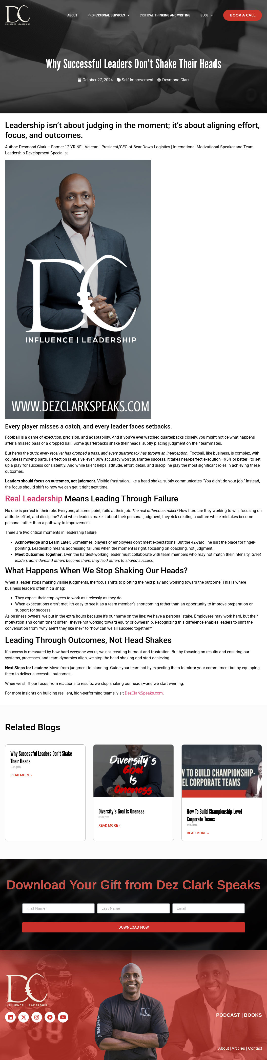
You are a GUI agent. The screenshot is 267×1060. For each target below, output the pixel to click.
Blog (206, 15)
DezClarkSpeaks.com (144, 693)
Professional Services (109, 15)
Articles (238, 1048)
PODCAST (228, 1015)
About (72, 15)
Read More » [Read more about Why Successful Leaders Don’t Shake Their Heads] (21, 775)
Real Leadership (34, 498)
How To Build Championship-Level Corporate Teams (214, 815)
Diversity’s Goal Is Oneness (121, 811)
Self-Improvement (137, 79)
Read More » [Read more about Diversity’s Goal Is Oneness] (109, 825)
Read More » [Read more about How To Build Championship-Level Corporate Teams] (198, 833)
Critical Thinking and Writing (165, 15)
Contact (255, 1048)
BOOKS (253, 1015)
